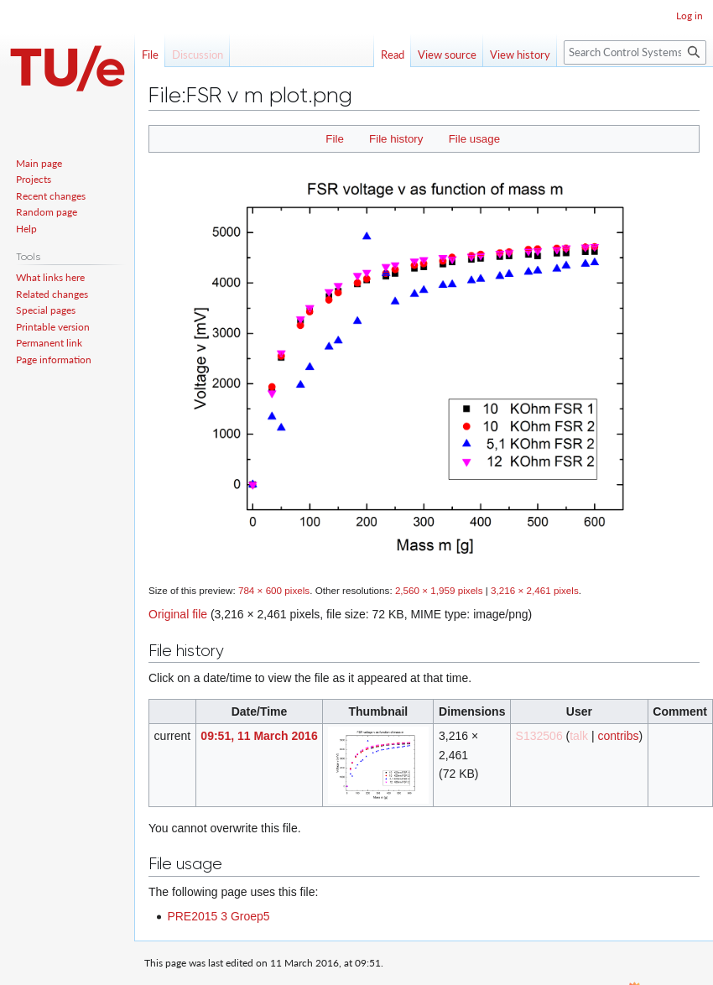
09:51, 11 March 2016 (258, 736)
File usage (474, 139)
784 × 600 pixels (274, 590)
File (334, 139)
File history (396, 139)
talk (579, 736)
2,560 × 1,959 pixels (439, 590)
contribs (617, 736)
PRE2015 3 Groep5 (218, 916)
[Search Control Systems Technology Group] (635, 52)
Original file (177, 614)
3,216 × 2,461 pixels (535, 590)
